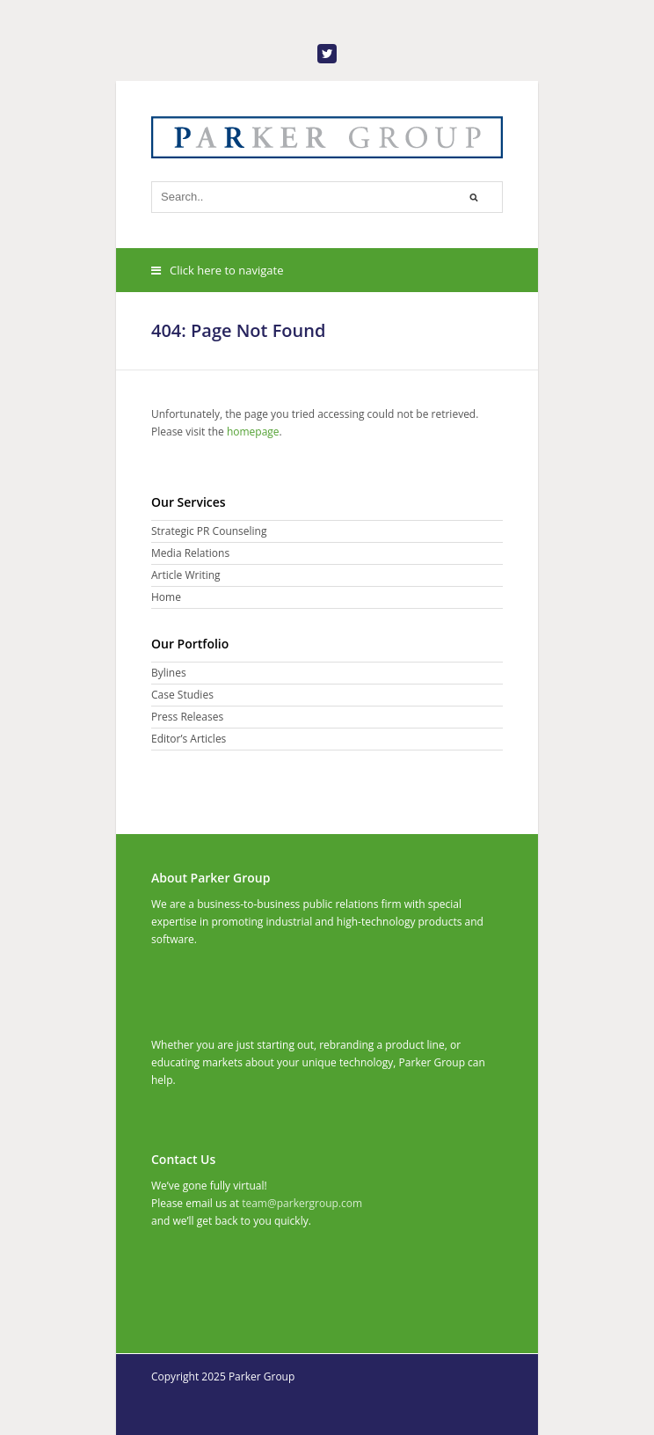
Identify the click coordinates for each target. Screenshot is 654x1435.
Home (166, 596)
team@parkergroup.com (302, 1203)
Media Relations (190, 552)
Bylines (168, 672)
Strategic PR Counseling (208, 530)
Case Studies (182, 694)
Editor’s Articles (188, 738)
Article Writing (186, 574)
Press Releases (187, 716)
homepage (253, 431)
